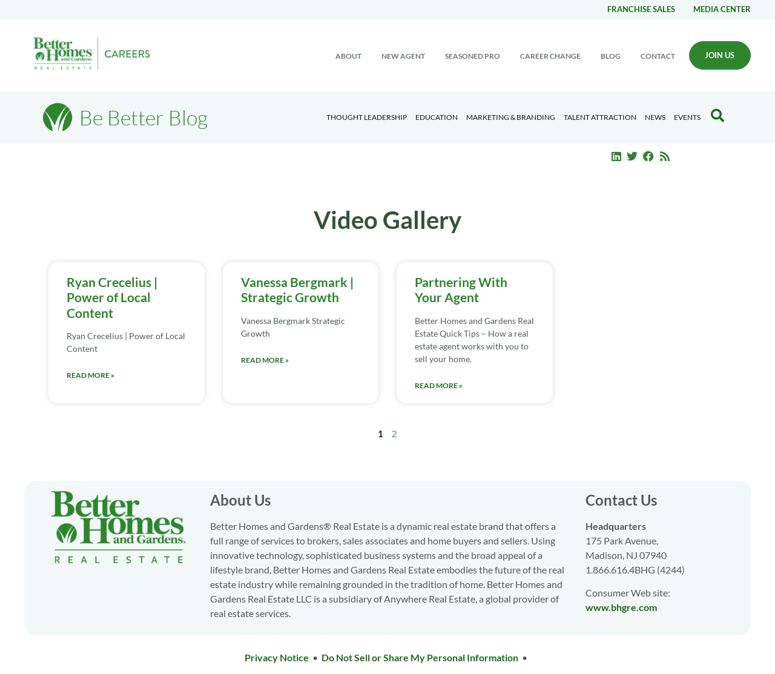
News (655, 117)
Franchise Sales (641, 9)
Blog (611, 56)
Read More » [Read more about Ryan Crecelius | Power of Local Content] (90, 375)
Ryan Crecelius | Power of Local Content (112, 297)
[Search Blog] (717, 115)
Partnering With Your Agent (461, 289)
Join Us (719, 55)
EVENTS (687, 117)
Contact (658, 56)
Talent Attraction (600, 117)
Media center (722, 9)
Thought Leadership (366, 117)
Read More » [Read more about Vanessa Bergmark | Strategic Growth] (265, 360)
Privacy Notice (277, 657)
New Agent (403, 56)
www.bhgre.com (621, 607)
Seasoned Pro (472, 56)
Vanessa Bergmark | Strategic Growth (297, 289)
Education (436, 117)
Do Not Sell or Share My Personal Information (420, 657)
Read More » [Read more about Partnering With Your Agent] (439, 385)
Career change (550, 56)
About (348, 56)
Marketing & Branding (510, 117)
